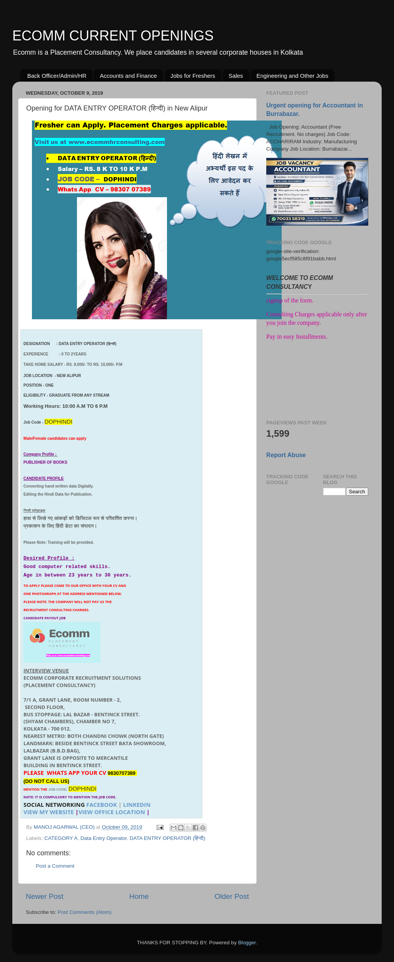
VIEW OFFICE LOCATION (111, 812)
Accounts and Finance (128, 75)
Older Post (232, 896)
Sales (236, 75)
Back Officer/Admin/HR (57, 75)
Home (139, 896)
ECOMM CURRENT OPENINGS (113, 36)
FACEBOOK (101, 804)
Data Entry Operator (103, 838)
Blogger (247, 942)
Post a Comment (55, 866)
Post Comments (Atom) (85, 912)
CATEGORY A (60, 838)
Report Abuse (286, 455)
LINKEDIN (137, 804)
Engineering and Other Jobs (292, 75)
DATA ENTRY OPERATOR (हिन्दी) (167, 838)
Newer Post (44, 896)
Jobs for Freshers (192, 75)
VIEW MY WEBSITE (48, 812)
